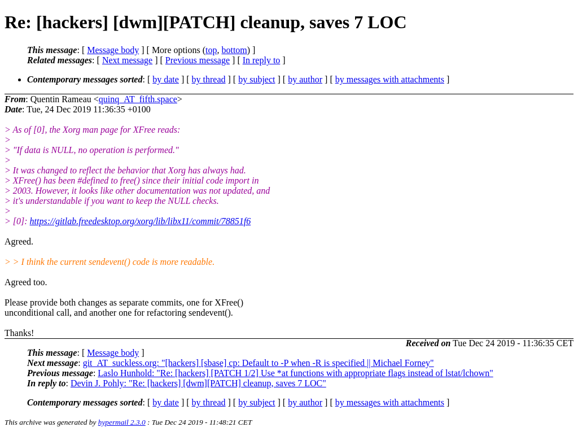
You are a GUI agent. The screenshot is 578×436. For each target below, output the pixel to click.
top (211, 50)
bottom (234, 50)
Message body (113, 50)
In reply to (262, 60)
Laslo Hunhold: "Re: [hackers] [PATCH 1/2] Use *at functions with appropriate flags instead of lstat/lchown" (295, 373)
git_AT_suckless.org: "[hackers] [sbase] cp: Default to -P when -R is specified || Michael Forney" (258, 363)
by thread (209, 79)
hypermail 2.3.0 (122, 422)
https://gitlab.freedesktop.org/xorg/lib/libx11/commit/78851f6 (140, 221)
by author (305, 79)
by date (165, 79)
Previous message (197, 60)
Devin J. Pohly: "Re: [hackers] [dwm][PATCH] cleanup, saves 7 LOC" (198, 383)
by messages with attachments (389, 79)
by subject (256, 79)
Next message (127, 60)
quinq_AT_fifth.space (138, 99)
